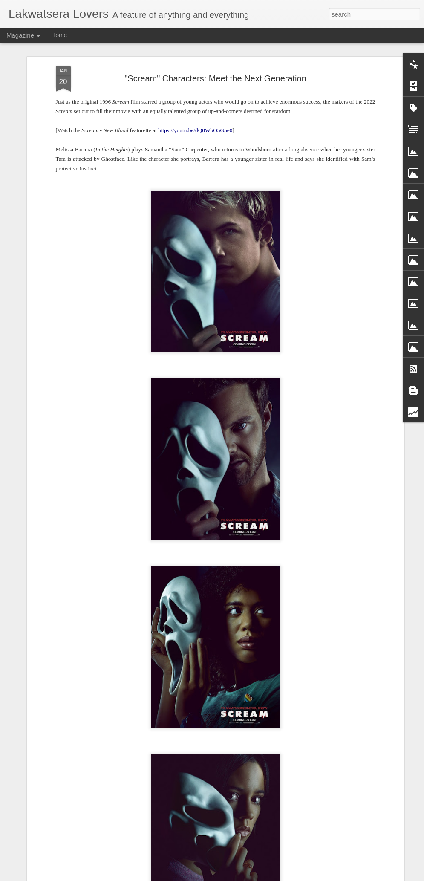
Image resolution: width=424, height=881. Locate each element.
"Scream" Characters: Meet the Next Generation (215, 78)
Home (59, 35)
